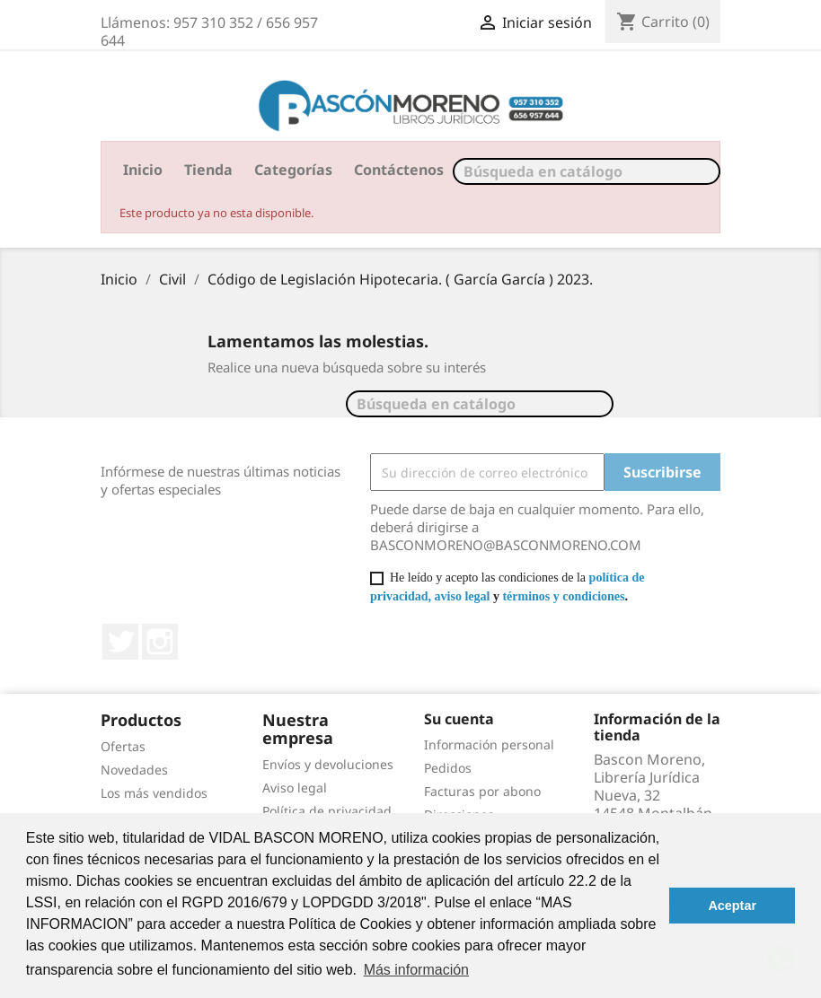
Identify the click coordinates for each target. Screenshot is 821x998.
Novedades (134, 769)
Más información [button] (416, 969)
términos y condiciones (563, 596)
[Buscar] (586, 171)
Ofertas (123, 746)
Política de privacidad (327, 810)
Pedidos (448, 767)
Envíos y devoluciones (327, 764)
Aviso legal (294, 787)
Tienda (208, 169)
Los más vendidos (154, 792)
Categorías (293, 169)
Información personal (489, 744)
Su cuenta (459, 719)
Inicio (143, 169)
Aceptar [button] (732, 905)
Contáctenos (399, 169)
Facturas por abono (482, 791)
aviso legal (462, 596)
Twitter (120, 642)
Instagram (160, 642)
